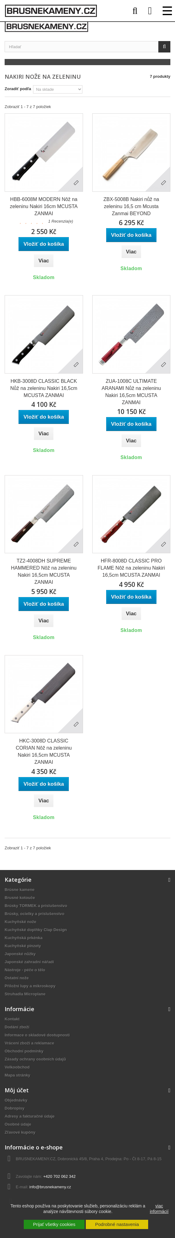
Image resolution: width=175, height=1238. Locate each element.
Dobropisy (14, 1108)
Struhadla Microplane (25, 994)
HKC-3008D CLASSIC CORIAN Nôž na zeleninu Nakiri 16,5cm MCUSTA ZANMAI (44, 751)
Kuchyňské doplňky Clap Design (36, 929)
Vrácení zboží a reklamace (29, 1043)
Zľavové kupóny (20, 1132)
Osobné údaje (18, 1124)
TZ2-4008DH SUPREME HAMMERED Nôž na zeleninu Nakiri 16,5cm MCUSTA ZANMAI (44, 571)
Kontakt (12, 1019)
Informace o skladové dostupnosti (37, 1035)
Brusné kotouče (20, 897)
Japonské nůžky (20, 954)
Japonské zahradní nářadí (29, 962)
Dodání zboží (17, 1027)
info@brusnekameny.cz (50, 1187)
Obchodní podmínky (24, 1051)
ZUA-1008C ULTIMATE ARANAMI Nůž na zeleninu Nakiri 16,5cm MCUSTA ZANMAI (131, 392)
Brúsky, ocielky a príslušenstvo (34, 913)
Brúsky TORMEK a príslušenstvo (36, 905)
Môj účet (17, 1090)
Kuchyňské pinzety (23, 945)
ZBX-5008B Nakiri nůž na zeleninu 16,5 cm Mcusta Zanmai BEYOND (131, 206)
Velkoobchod (17, 1067)
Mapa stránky (17, 1075)
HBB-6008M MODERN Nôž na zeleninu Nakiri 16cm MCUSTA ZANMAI (43, 206)
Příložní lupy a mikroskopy (30, 986)
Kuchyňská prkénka (24, 937)
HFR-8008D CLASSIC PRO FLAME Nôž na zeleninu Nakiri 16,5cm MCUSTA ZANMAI (131, 568)
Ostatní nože (17, 978)
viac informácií (159, 1208)
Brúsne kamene (20, 889)
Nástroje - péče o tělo (25, 970)
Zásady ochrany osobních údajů (35, 1059)
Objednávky (16, 1100)
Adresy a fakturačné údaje (30, 1116)
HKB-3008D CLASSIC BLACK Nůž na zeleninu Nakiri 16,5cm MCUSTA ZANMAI (43, 388)
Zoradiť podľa (18, 88)
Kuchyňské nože (20, 921)
